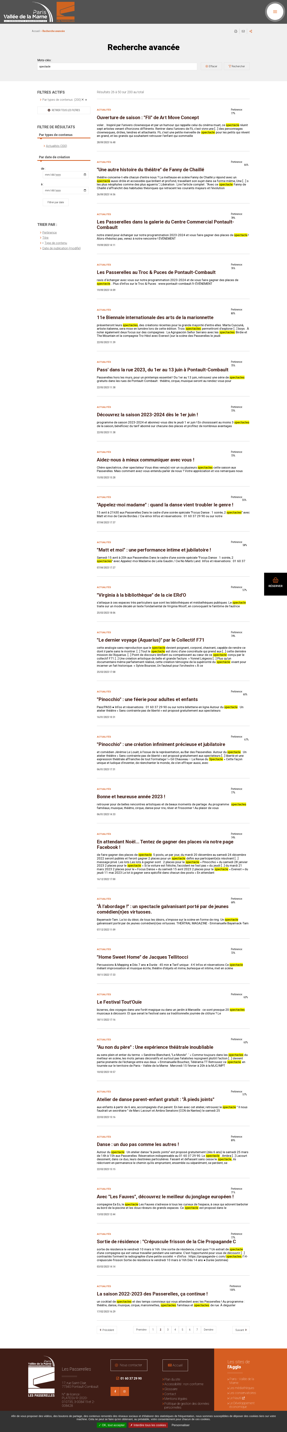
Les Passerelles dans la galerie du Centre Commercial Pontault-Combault (165, 224)
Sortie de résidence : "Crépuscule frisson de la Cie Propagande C (166, 1241)
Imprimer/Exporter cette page (235, 31)
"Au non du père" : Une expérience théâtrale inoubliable (155, 1047)
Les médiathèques (242, 1388)
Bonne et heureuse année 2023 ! (131, 796)
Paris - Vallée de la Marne (242, 1381)
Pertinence (49, 232)
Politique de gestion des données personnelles (186, 1405)
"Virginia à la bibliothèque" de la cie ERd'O (141, 595)
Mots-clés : (44, 60)
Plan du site (172, 1379)
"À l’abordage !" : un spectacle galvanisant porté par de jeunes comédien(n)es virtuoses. (163, 909)
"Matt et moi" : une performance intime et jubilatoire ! (154, 550)
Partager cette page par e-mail (243, 31)
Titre (45, 237)
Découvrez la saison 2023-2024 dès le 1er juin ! (147, 414)
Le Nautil (235, 1398)
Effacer (213, 66)
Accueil (36, 31)
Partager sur (250, 31)
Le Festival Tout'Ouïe (119, 1002)
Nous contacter (131, 1365)
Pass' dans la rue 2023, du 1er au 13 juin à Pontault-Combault (162, 369)
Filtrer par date (56, 202)
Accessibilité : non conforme (183, 1384)
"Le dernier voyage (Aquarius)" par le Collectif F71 (150, 640)
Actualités (104, 110)
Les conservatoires (243, 1393)
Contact (170, 1394)
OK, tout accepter (112, 1425)
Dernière (208, 1329)
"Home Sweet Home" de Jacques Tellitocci (142, 957)
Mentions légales (175, 1399)
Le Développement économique (242, 1405)
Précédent (108, 1330)
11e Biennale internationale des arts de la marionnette (155, 317)
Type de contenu (55, 243)
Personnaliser (181, 1425)
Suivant (240, 1330)
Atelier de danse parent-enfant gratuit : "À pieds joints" (155, 1099)
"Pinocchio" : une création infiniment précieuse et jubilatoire (161, 744)
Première (141, 1329)
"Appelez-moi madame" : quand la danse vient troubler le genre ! (165, 504)
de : (43, 168)
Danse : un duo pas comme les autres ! (138, 1144)
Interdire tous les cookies (148, 1425)
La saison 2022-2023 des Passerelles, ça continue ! (152, 1294)
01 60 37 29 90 (129, 1378)
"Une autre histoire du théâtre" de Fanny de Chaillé (150, 169)
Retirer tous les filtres (65, 110)
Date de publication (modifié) (61, 248)
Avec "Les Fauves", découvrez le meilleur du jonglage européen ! (165, 1196)
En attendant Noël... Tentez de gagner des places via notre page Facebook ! (165, 844)
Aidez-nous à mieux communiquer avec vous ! (145, 460)
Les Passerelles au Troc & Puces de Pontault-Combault (156, 272)
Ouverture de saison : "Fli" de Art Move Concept (148, 117)
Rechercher (238, 66)
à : (42, 184)
